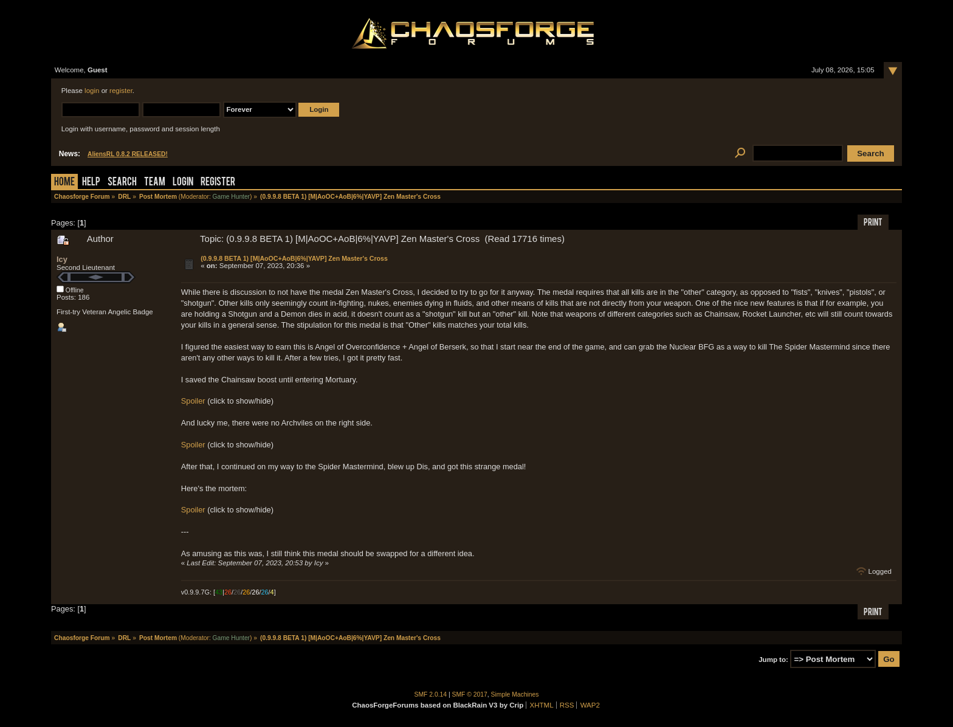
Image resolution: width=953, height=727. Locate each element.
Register (218, 182)
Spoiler (193, 400)
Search (122, 182)
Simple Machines (515, 694)
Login (183, 182)
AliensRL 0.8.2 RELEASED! (128, 154)
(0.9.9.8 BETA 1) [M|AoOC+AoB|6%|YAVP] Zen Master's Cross (294, 258)
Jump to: (773, 659)
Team (154, 182)
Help (91, 182)
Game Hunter (231, 196)
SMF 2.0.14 (431, 694)
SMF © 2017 (469, 694)
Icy (62, 259)
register (120, 90)
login (91, 90)
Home (64, 182)
